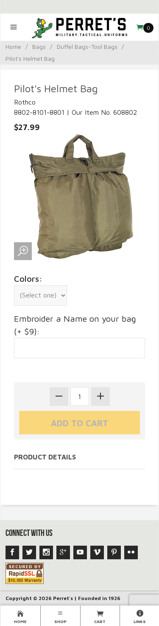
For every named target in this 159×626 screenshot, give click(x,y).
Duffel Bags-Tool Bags (87, 46)
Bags (39, 46)
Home (13, 46)
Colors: (28, 278)
